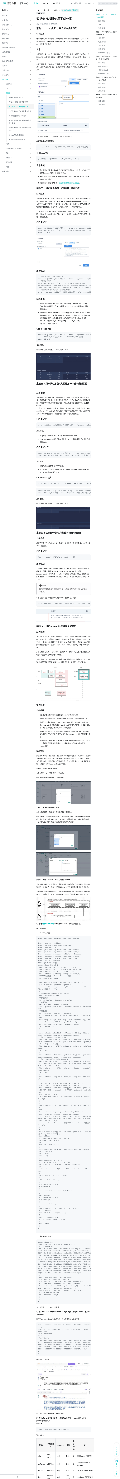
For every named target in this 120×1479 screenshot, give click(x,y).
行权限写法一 (103, 66)
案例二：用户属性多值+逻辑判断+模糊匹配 (106, 33)
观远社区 (76, 3)
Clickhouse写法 (104, 53)
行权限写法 (102, 42)
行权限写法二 (103, 70)
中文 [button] (88, 3)
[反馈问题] (116, 1449)
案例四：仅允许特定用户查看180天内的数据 (106, 78)
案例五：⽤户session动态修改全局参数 (106, 95)
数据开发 (56, 3)
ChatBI (46, 3)
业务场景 (101, 38)
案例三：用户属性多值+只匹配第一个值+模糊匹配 (106, 57)
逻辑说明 (101, 45)
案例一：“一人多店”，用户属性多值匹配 (106, 15)
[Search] (108, 3)
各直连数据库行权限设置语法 (69, 183)
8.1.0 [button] (4, 10)
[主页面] (38, 10)
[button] (17, 20)
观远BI (36, 3)
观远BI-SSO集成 (48, 924)
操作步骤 (101, 104)
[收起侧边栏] (17, 1476)
